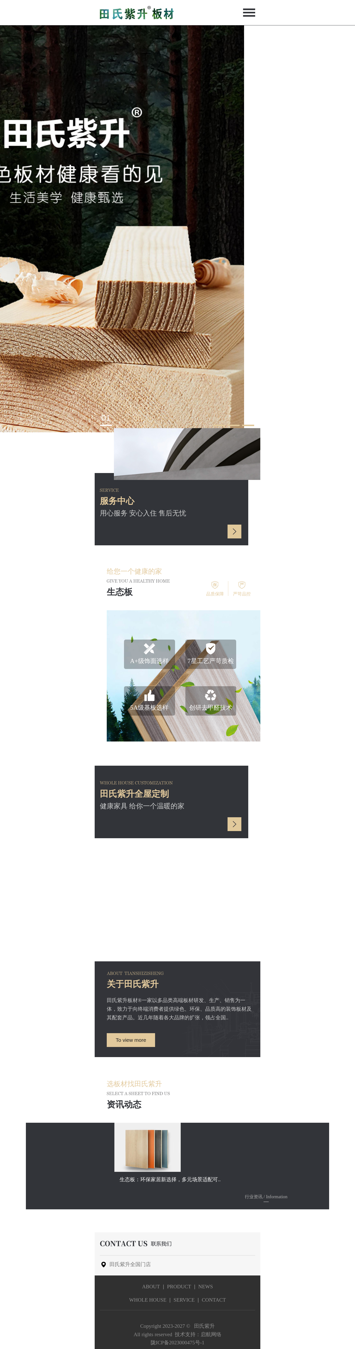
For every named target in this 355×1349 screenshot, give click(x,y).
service (184, 1300)
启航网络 (211, 1334)
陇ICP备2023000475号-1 (177, 1343)
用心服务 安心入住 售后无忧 (143, 506)
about (151, 1287)
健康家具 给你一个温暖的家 (142, 799)
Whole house (147, 1300)
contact (214, 1300)
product (179, 1287)
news (205, 1287)
